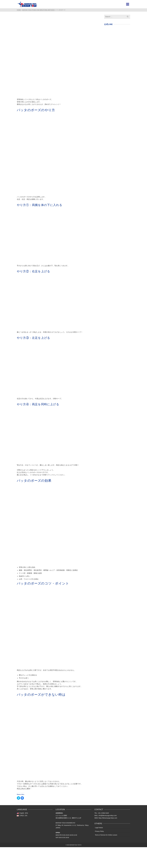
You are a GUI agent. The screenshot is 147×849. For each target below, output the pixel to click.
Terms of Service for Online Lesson (106, 835)
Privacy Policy (99, 831)
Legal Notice (99, 827)
